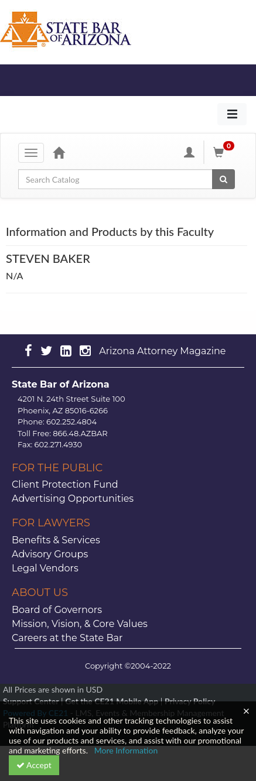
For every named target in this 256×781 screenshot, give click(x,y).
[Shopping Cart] (225, 152)
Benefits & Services (56, 540)
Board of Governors (57, 609)
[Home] (58, 152)
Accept (34, 765)
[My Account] (189, 152)
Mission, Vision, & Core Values (80, 623)
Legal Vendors (45, 568)
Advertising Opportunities (73, 498)
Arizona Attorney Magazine (162, 351)
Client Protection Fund (65, 484)
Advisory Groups (50, 554)
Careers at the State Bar (67, 637)
